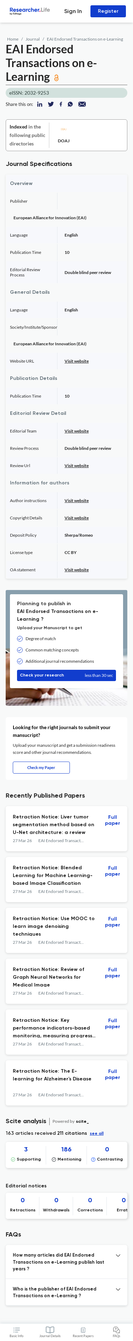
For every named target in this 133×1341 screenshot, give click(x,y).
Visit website (77, 361)
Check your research (66, 675)
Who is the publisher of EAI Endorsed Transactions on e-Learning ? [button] (54, 1293)
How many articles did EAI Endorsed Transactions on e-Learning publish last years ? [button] (58, 1262)
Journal (33, 39)
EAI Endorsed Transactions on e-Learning (85, 39)
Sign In (73, 11)
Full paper (112, 820)
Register (108, 11)
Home (12, 39)
